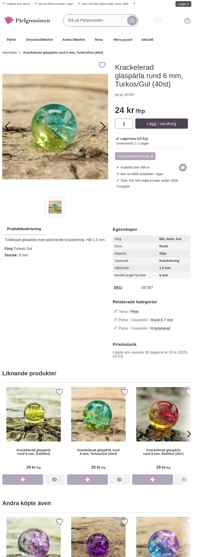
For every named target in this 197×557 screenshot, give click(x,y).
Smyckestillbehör (39, 39)
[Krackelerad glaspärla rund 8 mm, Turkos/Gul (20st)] (98, 430)
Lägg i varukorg (161, 123)
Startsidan (9, 52)
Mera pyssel (123, 39)
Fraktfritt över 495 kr (18, 3)
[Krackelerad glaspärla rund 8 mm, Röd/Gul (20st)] (163, 430)
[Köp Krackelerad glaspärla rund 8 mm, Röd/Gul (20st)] (152, 479)
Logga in (183, 4)
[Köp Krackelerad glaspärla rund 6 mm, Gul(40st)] (22, 479)
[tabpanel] (55, 243)
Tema (99, 39)
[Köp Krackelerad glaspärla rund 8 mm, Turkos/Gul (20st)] (87, 479)
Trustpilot (123, 186)
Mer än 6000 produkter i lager (56, 3)
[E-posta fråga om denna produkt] (183, 167)
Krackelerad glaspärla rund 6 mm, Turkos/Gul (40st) (62, 52)
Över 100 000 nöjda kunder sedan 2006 (105, 3)
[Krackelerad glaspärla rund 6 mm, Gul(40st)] (33, 430)
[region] (55, 229)
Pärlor (11, 39)
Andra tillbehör (73, 39)
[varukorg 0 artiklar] (187, 20)
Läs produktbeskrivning (133, 156)
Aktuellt (147, 39)
